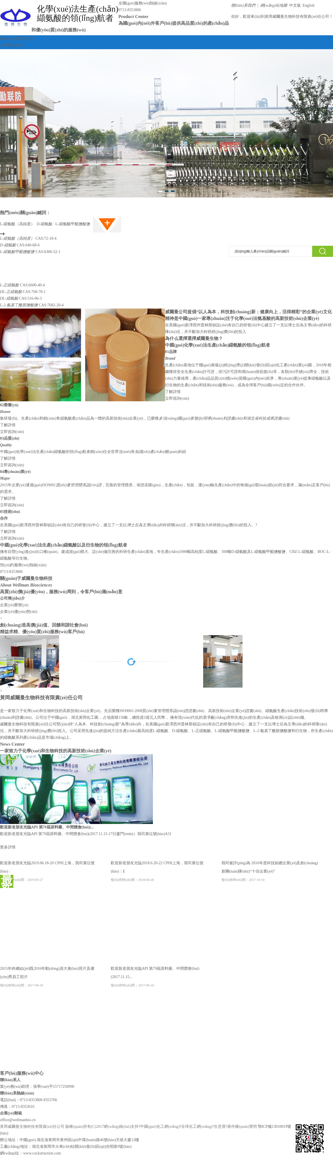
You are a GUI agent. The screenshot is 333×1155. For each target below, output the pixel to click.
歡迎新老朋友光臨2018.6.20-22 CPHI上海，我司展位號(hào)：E (157, 871)
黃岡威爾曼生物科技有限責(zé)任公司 (297, 16)
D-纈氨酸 (45, 224)
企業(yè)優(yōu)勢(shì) (18, 612)
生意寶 (220, 1126)
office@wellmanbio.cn (18, 1120)
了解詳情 (173, 392)
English (308, 5)
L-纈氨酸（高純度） (17, 224)
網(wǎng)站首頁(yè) (16, 38)
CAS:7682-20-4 (32, 305)
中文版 (294, 5)
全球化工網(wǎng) (196, 1126)
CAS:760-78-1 (23, 292)
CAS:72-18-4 (28, 238)
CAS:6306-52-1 (30, 252)
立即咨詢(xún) (177, 398)
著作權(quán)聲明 (242, 1126)
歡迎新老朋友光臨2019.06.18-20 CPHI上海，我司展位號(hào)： (47, 871)
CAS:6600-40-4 (22, 285)
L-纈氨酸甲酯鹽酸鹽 (73, 224)
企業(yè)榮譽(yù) (14, 605)
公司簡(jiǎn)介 (12, 45)
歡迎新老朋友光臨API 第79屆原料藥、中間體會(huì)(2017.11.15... (155, 976)
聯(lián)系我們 (243, 5)
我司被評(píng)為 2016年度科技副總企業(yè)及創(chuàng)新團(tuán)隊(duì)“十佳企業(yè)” (269, 871)
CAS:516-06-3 (21, 298)
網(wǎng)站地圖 (273, 5)
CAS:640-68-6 (20, 245)
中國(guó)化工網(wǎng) (160, 1126)
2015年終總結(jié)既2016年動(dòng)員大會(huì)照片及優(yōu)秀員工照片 (47, 976)
